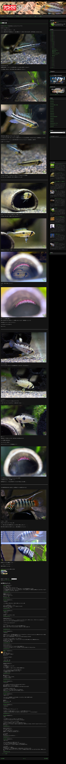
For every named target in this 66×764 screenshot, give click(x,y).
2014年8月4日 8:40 (6, 648)
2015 (52, 39)
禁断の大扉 (54, 51)
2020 (52, 32)
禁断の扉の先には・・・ (56, 50)
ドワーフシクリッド (10, 16)
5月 (53, 60)
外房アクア (5, 650)
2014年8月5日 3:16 (6, 713)
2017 (52, 36)
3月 (53, 63)
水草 (35, 16)
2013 (52, 67)
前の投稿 (46, 758)
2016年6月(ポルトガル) (54, 123)
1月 (53, 65)
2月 (53, 64)
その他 (40, 16)
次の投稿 (2, 758)
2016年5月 (52, 126)
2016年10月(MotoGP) (53, 116)
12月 (53, 42)
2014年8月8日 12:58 (6, 751)
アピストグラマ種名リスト (54, 94)
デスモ (57, 22)
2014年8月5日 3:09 (6, 691)
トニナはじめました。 (58, 224)
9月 (53, 46)
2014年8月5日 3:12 (6, 702)
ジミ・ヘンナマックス (58, 172)
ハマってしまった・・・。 (56, 54)
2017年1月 (52, 111)
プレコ (30, 16)
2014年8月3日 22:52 (6, 608)
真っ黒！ (56, 208)
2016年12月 (52, 113)
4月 (53, 61)
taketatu (4, 585)
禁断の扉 (53, 55)
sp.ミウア (5, 580)
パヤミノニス (10, 580)
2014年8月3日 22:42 (6, 597)
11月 (53, 43)
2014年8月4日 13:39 (6, 661)
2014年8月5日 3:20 (6, 726)
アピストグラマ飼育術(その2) (59, 216)
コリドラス (24, 16)
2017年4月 (52, 106)
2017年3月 (52, 108)
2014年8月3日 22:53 (6, 629)
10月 (53, 44)
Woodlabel (5, 599)
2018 (52, 35)
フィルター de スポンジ (58, 164)
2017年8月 (52, 99)
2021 (52, 31)
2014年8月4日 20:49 (6, 673)
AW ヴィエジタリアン (58, 198)
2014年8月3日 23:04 (6, 642)
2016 (52, 38)
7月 (53, 57)
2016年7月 (52, 121)
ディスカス (17, 16)
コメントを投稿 (4, 753)
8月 (53, 47)
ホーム (3, 16)
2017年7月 (52, 101)
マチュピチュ (54, 48)
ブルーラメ (56, 242)
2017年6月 (52, 103)
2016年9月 (52, 118)
